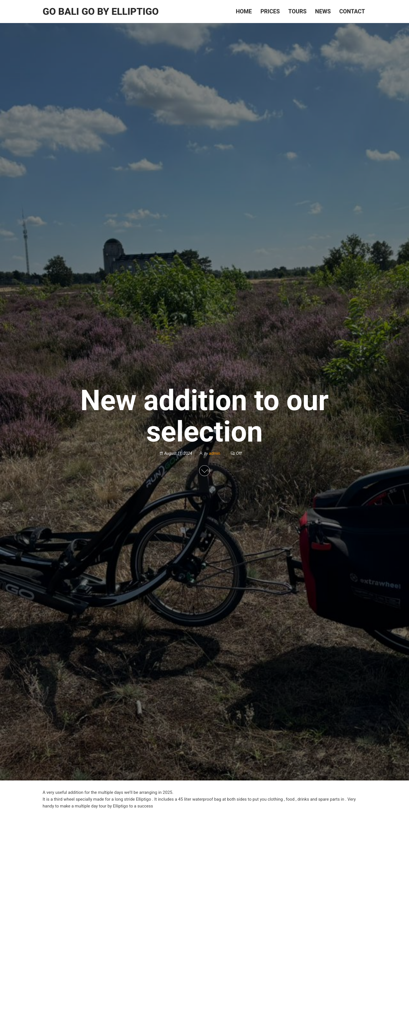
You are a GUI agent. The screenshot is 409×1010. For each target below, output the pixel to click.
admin (215, 453)
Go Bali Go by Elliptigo (101, 11)
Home (244, 11)
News (323, 11)
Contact (352, 11)
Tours (297, 11)
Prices (270, 11)
